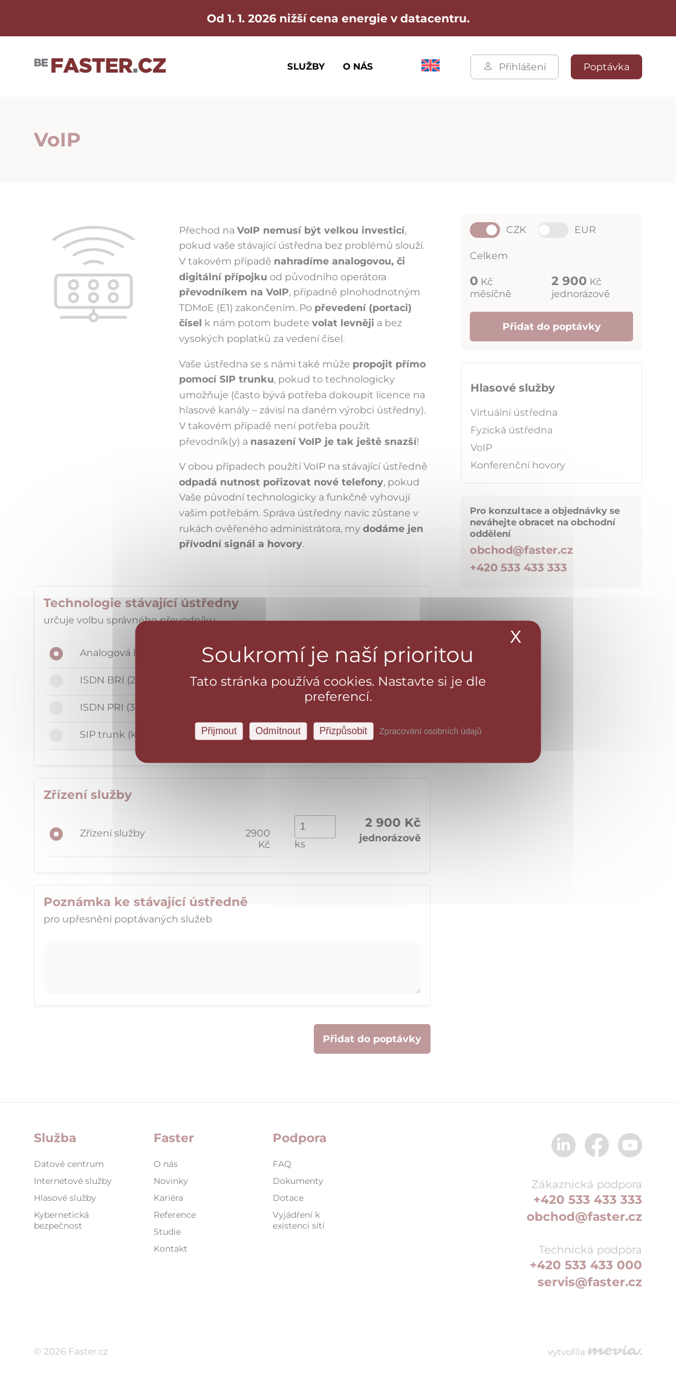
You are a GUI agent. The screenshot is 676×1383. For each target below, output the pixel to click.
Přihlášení (514, 67)
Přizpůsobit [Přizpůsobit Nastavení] (343, 731)
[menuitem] (430, 68)
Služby (306, 66)
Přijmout (219, 731)
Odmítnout (278, 731)
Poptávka (606, 67)
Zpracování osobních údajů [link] (430, 731)
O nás (358, 66)
